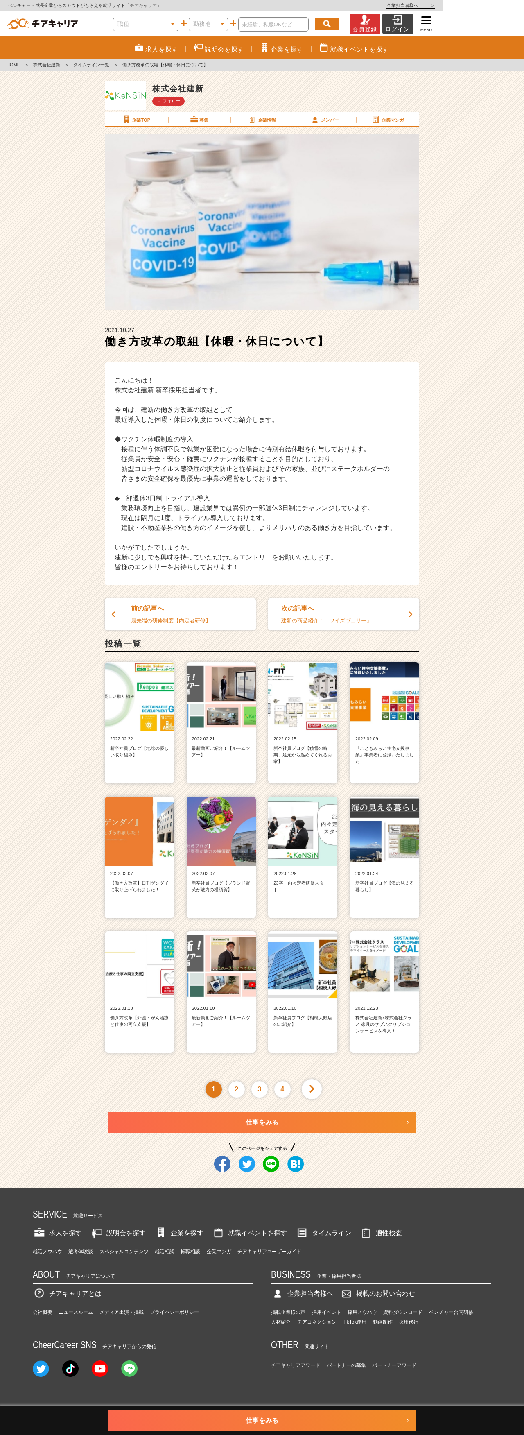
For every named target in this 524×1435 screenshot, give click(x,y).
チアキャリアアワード (295, 1365)
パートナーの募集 (346, 1365)
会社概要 (42, 1312)
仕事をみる (262, 1122)
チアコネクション (317, 1322)
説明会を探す (118, 1233)
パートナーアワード (394, 1365)
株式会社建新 (46, 64)
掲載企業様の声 (288, 1312)
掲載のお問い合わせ (377, 1293)
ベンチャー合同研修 (451, 1312)
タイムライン (323, 1233)
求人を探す (57, 1233)
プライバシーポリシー (174, 1312)
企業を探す (178, 1233)
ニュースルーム (76, 1312)
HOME (13, 64)
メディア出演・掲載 (121, 1312)
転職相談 (190, 1251)
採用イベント (326, 1312)
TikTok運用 (354, 1322)
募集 (199, 119)
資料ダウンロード (402, 1312)
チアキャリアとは (67, 1293)
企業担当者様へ (491, 5)
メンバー (324, 119)
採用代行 (408, 1322)
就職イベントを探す (249, 1233)
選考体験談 (80, 1251)
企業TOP (136, 119)
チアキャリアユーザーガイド (269, 1251)
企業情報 (261, 119)
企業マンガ (387, 119)
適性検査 (380, 1233)
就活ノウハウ (47, 1251)
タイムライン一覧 (91, 64)
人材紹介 (281, 1322)
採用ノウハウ (362, 1312)
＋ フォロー (169, 100)
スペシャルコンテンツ (124, 1251)
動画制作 (383, 1322)
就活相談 (164, 1251)
